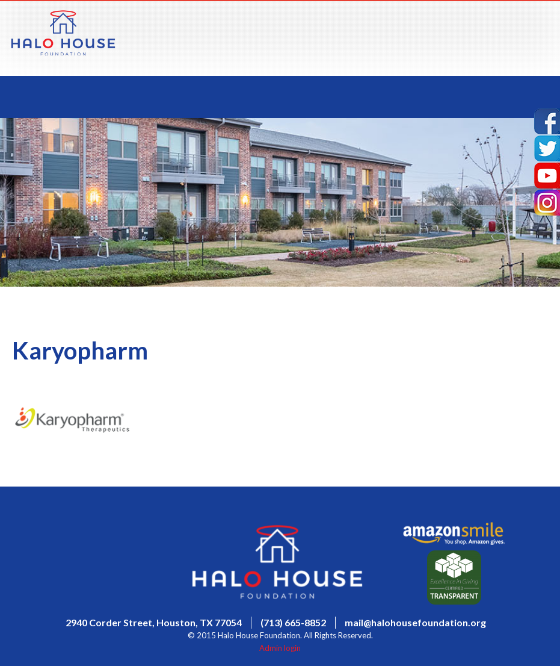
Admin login (280, 648)
